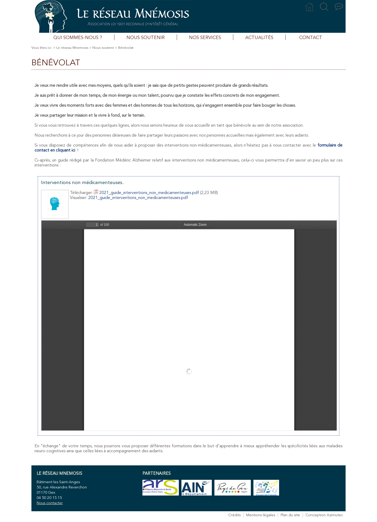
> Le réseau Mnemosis (70, 48)
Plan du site (290, 515)
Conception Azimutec (324, 515)
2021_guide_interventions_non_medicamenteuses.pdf (146, 193)
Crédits (234, 515)
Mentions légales (260, 515)
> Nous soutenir (101, 48)
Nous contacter (50, 503)
